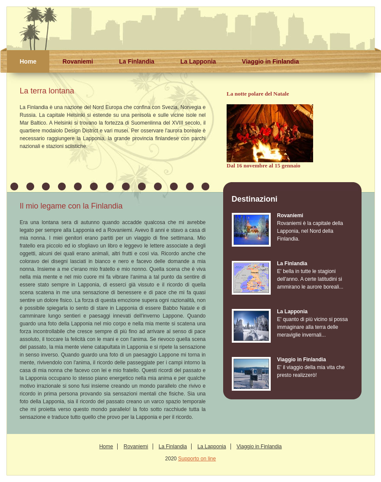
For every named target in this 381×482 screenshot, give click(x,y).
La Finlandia (136, 61)
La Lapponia (198, 61)
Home (28, 61)
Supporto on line (197, 459)
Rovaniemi (77, 61)
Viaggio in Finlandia (270, 61)
